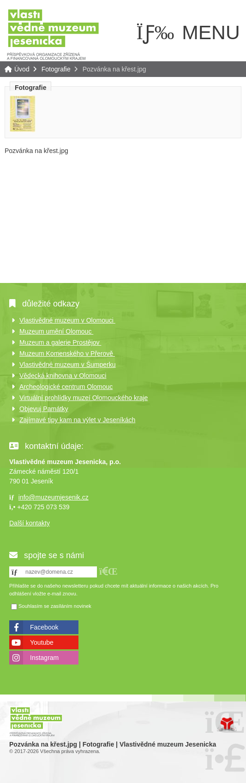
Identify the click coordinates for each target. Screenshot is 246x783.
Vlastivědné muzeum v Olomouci (67, 320)
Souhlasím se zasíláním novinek (54, 606)
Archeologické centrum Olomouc (66, 386)
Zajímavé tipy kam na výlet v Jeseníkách (77, 420)
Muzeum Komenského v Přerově (67, 353)
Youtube (42, 642)
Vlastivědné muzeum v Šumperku (67, 364)
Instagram (44, 657)
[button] (108, 571)
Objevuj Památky (43, 408)
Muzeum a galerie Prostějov (60, 342)
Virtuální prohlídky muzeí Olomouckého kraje (83, 397)
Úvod (53, 33)
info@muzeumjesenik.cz (53, 497)
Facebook (44, 627)
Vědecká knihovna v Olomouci (62, 375)
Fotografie (56, 69)
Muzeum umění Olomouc (56, 331)
